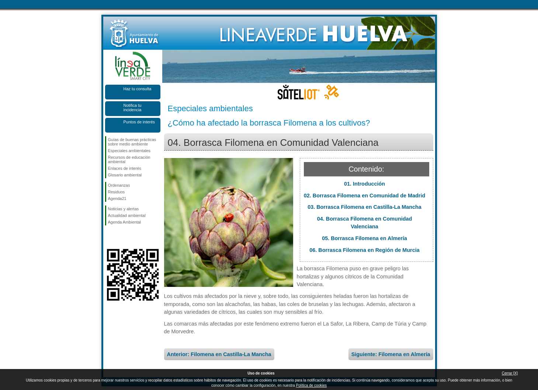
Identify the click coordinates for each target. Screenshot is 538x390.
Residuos (116, 192)
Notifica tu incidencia (133, 107)
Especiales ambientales (129, 150)
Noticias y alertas (123, 209)
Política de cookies (311, 385)
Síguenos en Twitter (121, 237)
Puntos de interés (139, 122)
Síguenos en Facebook (109, 237)
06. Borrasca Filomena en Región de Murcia (364, 250)
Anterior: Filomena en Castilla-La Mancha (219, 354)
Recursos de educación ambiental (129, 159)
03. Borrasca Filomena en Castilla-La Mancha (364, 207)
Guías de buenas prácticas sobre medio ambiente (132, 141)
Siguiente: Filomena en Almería (390, 354)
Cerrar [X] (510, 373)
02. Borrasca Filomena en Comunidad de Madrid (364, 195)
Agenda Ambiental (124, 222)
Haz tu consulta (138, 89)
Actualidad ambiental (127, 215)
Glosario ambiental (125, 175)
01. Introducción (364, 184)
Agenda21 (117, 198)
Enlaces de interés (125, 168)
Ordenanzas (119, 185)
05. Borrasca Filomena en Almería (364, 238)
